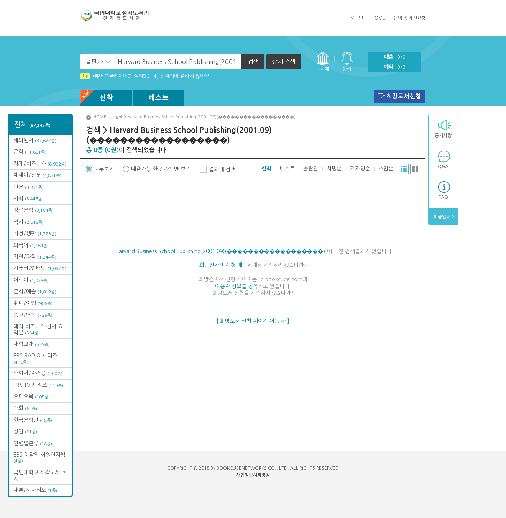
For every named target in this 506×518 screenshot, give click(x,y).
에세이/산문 (37, 175)
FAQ (443, 197)
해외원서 (34, 140)
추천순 (385, 168)
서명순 (334, 168)
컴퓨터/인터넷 (39, 268)
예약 (395, 66)
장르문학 (33, 210)
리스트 (404, 169)
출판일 (310, 168)
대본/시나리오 (35, 490)
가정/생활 (34, 233)
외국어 (31, 245)
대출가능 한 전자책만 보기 (161, 169)
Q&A (443, 166)
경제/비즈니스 (39, 163)
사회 (28, 198)
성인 (25, 431)
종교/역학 (33, 315)
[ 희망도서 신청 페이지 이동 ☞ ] (253, 321)
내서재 (322, 69)
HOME (378, 18)
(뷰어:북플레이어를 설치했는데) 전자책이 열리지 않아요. (145, 76)
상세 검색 (283, 61)
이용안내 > (443, 217)
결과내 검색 (222, 169)
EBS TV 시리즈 (38, 385)
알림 (347, 69)
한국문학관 (32, 420)
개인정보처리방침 (253, 475)
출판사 (94, 62)
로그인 (356, 18)
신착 (96, 98)
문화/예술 (34, 291)
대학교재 (31, 344)
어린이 (31, 280)
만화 (25, 408)
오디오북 (31, 396)
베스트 (158, 97)
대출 (395, 56)
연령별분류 (32, 443)
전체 (32, 124)
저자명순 (360, 168)
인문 (28, 187)
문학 (29, 151)
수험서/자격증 (37, 373)
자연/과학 (34, 256)
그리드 (415, 169)
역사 (28, 222)
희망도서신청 (403, 96)
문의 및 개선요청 (410, 18)
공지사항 (443, 135)
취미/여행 (33, 303)
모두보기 (104, 169)
